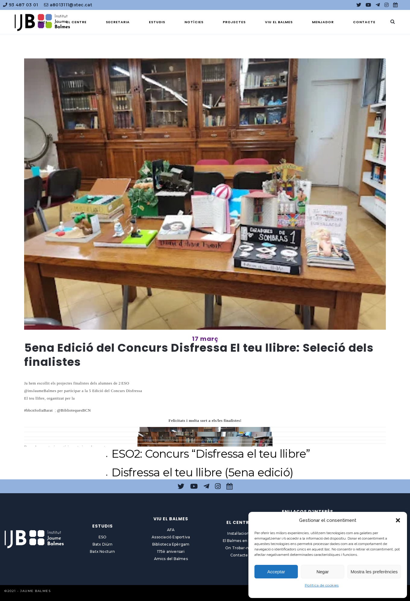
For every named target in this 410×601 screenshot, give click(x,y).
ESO (103, 537)
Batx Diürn (103, 544)
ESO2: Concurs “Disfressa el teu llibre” (211, 453)
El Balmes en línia (239, 540)
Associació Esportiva (171, 537)
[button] (398, 520)
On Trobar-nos (239, 548)
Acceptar (276, 571)
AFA (171, 530)
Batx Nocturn (102, 551)
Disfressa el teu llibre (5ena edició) (202, 472)
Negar (323, 571)
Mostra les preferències (374, 571)
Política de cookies (322, 585)
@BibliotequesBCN (74, 410)
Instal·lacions (239, 533)
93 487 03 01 (20, 5)
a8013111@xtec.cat (68, 5)
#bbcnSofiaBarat (38, 410)
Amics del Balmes (171, 558)
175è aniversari (171, 551)
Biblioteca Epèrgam (171, 544)
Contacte (239, 555)
